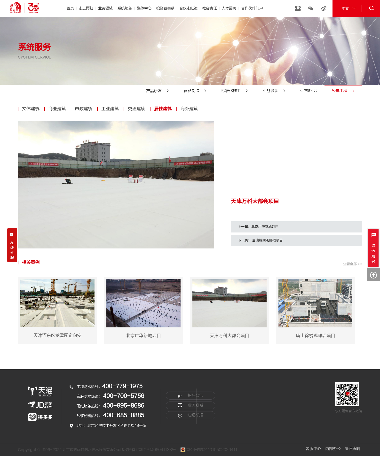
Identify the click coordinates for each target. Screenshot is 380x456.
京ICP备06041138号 (157, 449)
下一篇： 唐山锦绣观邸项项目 (260, 240)
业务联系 (190, 405)
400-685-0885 (123, 415)
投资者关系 (165, 8)
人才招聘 (229, 8)
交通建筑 (136, 108)
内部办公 (332, 449)
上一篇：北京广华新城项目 (258, 227)
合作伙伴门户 (252, 8)
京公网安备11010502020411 (209, 450)
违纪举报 (190, 415)
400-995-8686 (123, 405)
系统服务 (125, 8)
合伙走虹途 (188, 8)
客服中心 (313, 449)
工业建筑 (110, 108)
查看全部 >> (352, 264)
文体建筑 (31, 108)
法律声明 (352, 449)
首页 (70, 8)
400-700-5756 (123, 396)
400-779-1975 (122, 386)
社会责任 (209, 8)
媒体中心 (144, 8)
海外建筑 (189, 108)
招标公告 (190, 395)
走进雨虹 (86, 8)
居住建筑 (163, 108)
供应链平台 (308, 91)
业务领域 (105, 8)
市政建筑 (83, 108)
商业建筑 (57, 108)
